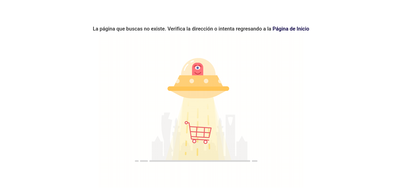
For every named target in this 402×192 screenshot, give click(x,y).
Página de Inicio (291, 29)
